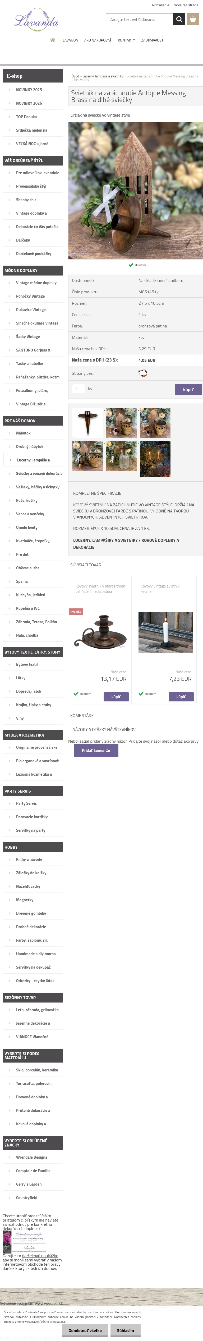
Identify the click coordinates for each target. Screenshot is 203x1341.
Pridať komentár (96, 750)
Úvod (75, 76)
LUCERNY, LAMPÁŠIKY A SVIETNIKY (105, 540)
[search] (179, 19)
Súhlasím (125, 1330)
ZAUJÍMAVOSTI (152, 40)
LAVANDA (70, 40)
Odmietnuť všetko (85, 1330)
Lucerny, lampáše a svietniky (102, 76)
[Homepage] (52, 40)
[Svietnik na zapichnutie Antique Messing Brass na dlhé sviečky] (88, 408)
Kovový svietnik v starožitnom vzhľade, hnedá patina (100, 589)
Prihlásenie (160, 5)
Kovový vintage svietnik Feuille (160, 589)
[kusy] (78, 388)
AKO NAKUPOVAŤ (98, 40)
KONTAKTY (126, 40)
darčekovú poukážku (40, 1255)
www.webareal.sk (49, 1303)
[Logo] (36, 19)
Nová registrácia (186, 5)
